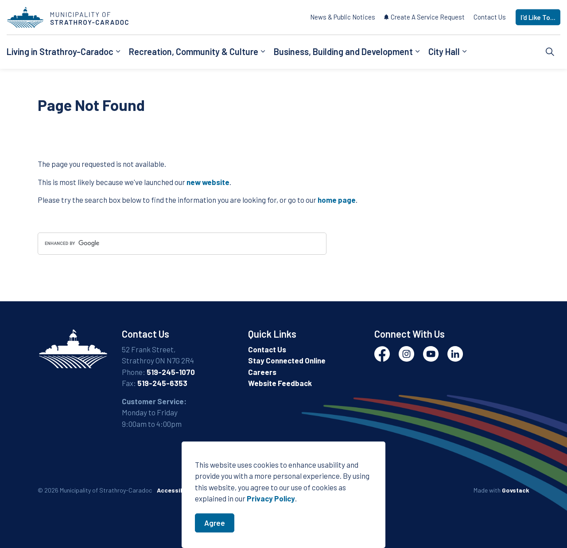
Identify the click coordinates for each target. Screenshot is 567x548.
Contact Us (490, 17)
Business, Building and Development (343, 51)
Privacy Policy (271, 501)
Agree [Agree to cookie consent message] (214, 525)
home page (337, 199)
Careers (262, 371)
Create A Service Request (424, 17)
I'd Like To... (538, 17)
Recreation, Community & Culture (193, 51)
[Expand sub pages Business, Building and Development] (417, 52)
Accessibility (176, 490)
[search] (182, 244)
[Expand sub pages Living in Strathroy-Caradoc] (117, 52)
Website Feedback (280, 382)
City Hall (444, 51)
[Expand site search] (550, 52)
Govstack (515, 490)
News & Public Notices (342, 17)
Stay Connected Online (287, 360)
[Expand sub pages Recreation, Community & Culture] (262, 52)
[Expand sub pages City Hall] (464, 52)
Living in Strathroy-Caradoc (60, 51)
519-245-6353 (162, 382)
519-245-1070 (171, 371)
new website (207, 181)
